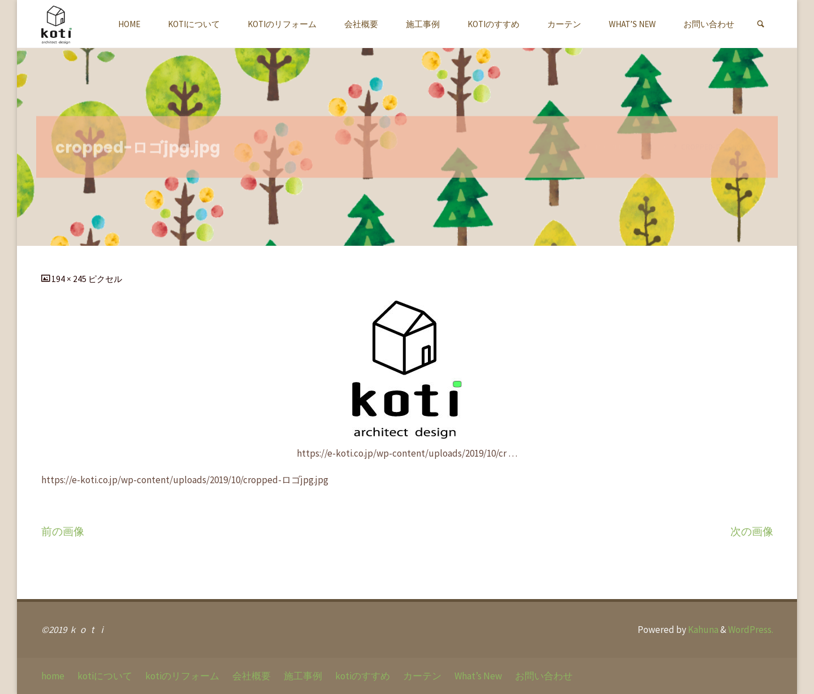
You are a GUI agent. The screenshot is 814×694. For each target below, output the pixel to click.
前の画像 (62, 531)
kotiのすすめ (362, 676)
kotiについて (104, 676)
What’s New (478, 676)
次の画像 (751, 531)
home (52, 676)
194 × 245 (69, 279)
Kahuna (702, 629)
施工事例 (303, 676)
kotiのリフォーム (182, 676)
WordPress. (750, 629)
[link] (760, 24)
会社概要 (251, 676)
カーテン (422, 676)
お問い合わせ (544, 676)
